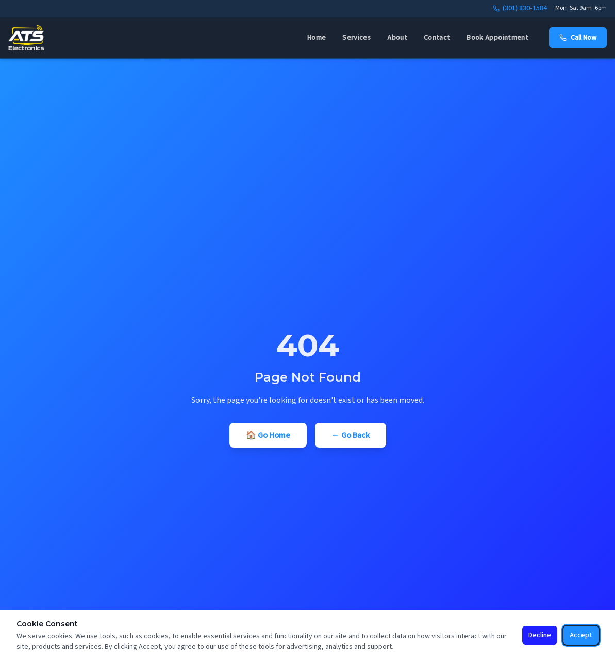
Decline (539, 635)
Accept (581, 635)
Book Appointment (497, 37)
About (397, 37)
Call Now (577, 37)
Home (316, 37)
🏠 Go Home (268, 435)
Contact (437, 37)
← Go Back (350, 435)
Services (356, 37)
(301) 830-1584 (520, 8)
